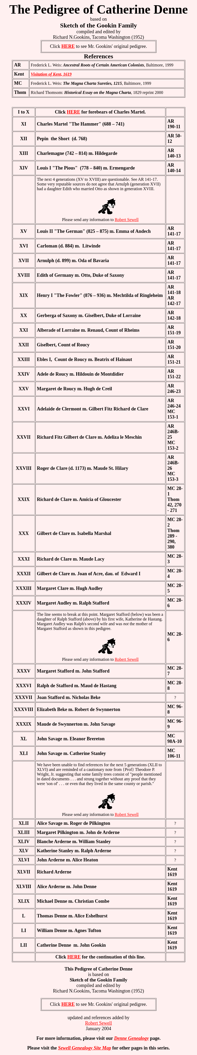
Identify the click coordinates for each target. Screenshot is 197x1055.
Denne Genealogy (131, 1038)
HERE (68, 46)
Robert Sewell (127, 219)
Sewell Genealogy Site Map (84, 1048)
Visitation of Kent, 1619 (51, 74)
